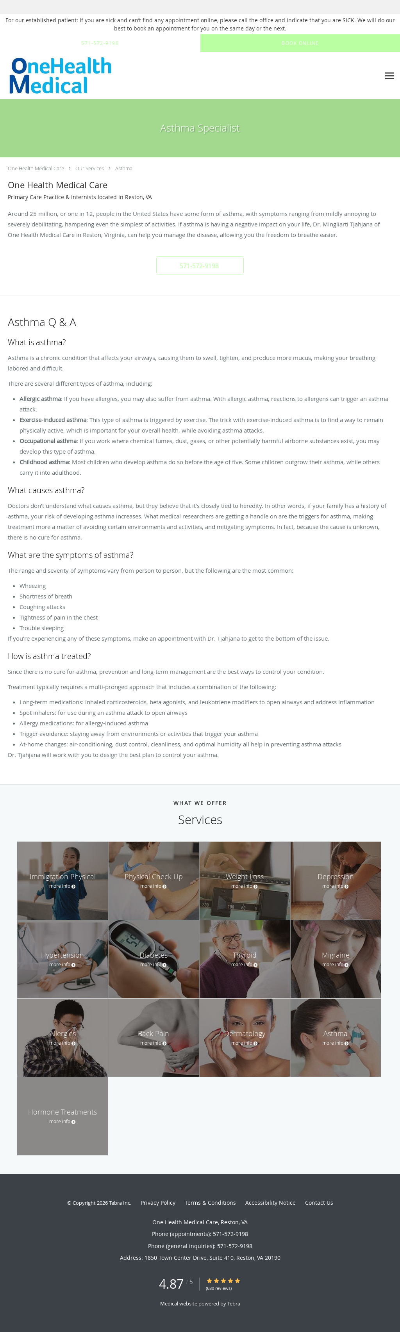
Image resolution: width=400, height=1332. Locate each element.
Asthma (123, 168)
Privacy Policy (158, 1202)
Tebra (233, 1303)
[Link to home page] (99, 75)
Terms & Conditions (210, 1202)
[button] (200, 265)
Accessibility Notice (270, 1202)
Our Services (89, 168)
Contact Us (319, 1202)
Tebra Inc (119, 1202)
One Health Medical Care (36, 168)
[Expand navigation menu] (389, 76)
